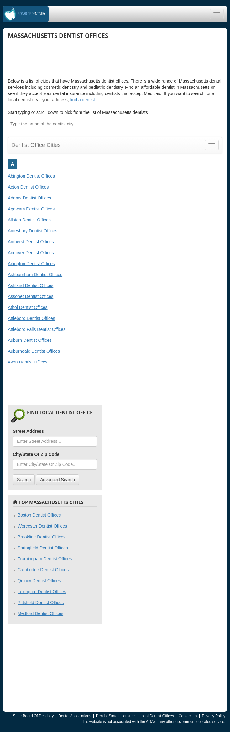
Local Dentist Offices (156, 716)
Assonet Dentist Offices (30, 296)
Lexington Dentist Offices (42, 591)
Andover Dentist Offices (31, 252)
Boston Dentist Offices (39, 514)
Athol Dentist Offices (28, 307)
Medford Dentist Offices (40, 613)
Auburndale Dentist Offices (34, 351)
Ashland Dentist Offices (30, 285)
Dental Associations (74, 716)
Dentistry (31, 14)
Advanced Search (57, 479)
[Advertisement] (58, 56)
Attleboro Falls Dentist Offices (36, 329)
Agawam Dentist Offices (31, 208)
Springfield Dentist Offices (43, 547)
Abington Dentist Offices (31, 176)
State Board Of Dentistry (33, 716)
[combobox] (115, 124)
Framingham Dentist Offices (45, 558)
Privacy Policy (213, 716)
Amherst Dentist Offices (31, 241)
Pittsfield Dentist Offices (41, 602)
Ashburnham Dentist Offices (35, 274)
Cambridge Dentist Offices (43, 569)
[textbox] (116, 123)
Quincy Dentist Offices (39, 580)
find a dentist (82, 99)
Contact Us (188, 716)
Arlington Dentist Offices (31, 263)
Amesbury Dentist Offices (32, 230)
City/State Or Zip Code (36, 454)
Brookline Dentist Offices (41, 536)
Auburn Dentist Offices (30, 340)
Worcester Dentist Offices (42, 525)
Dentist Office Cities (36, 145)
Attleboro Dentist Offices (31, 318)
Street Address (28, 431)
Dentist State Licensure (115, 716)
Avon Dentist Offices (27, 362)
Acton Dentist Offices (28, 186)
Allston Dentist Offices (29, 219)
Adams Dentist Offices (29, 197)
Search (24, 479)
